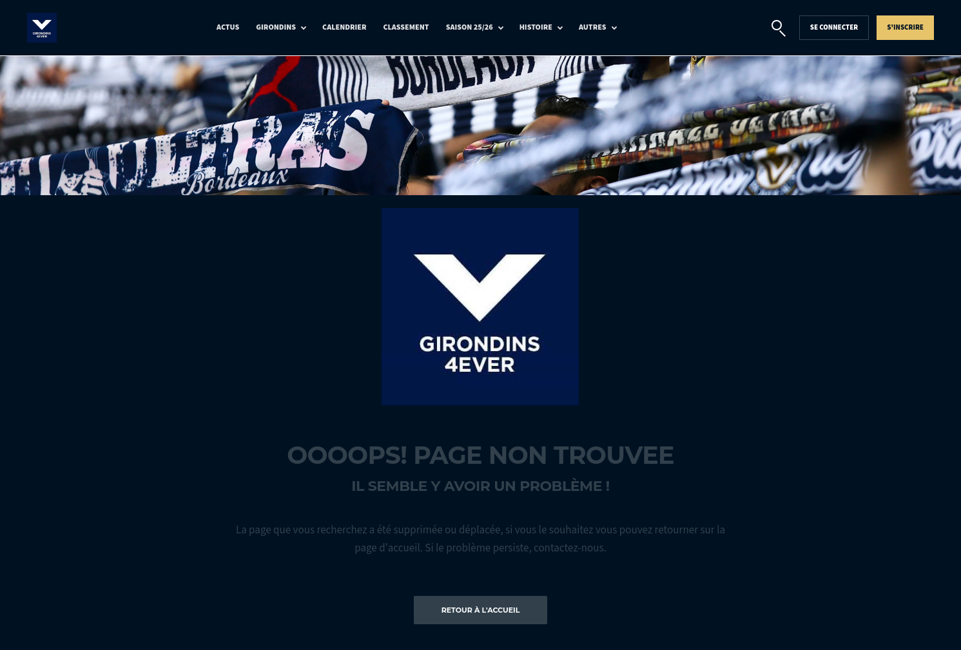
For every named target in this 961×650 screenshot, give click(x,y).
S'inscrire (905, 27)
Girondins (276, 27)
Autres (593, 27)
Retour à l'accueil (481, 610)
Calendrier (344, 27)
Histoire (535, 27)
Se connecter (834, 27)
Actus (228, 27)
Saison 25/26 (469, 27)
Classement (406, 27)
